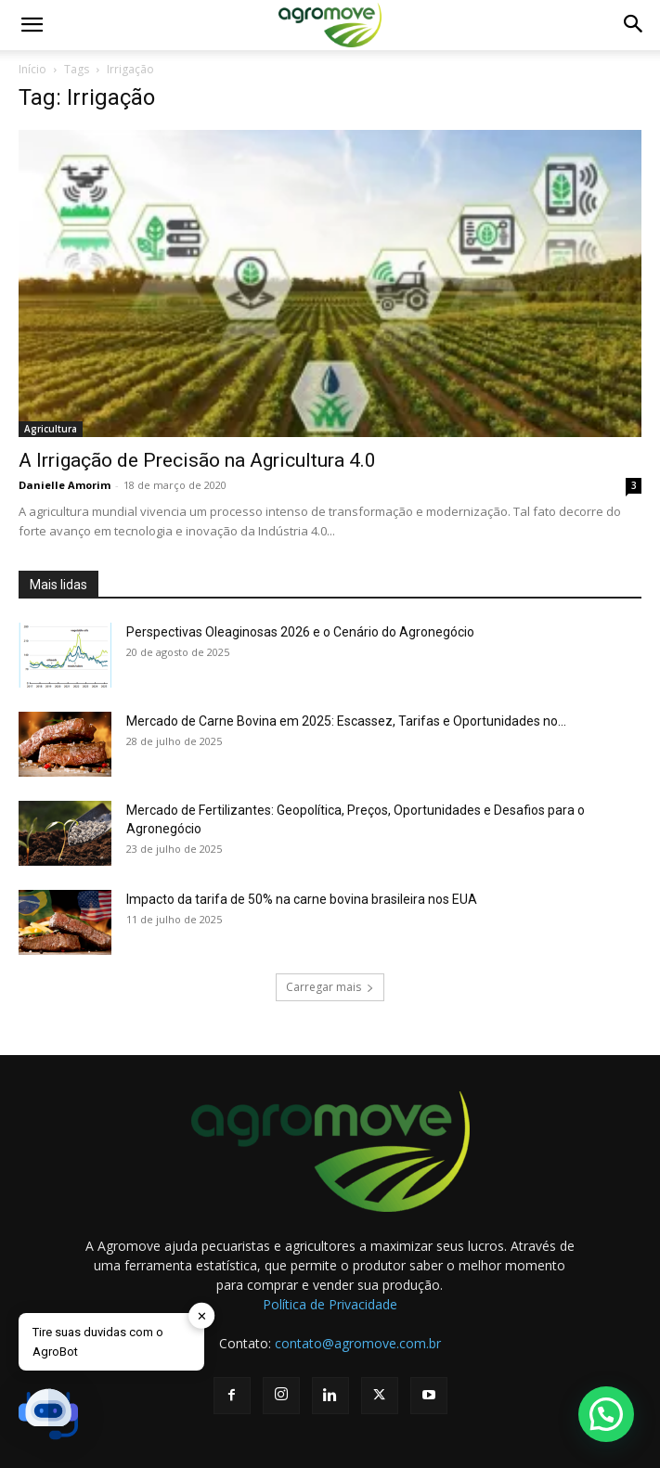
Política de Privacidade (330, 1304)
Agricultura (50, 428)
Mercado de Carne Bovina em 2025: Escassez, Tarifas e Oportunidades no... (346, 721)
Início (32, 69)
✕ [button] (202, 1315)
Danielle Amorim (64, 485)
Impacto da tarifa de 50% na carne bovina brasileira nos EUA (301, 899)
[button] (31, 25)
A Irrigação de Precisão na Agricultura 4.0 (197, 460)
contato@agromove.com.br (358, 1343)
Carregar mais (330, 987)
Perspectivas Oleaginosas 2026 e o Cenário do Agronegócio (300, 632)
